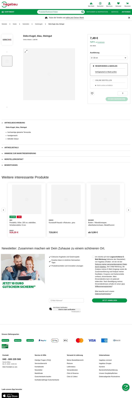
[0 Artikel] (123, 93)
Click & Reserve (73, 373)
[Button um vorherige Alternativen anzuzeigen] (3, 210)
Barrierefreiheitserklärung (108, 370)
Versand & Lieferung (75, 355)
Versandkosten (72, 370)
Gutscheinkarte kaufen (43, 376)
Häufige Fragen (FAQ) (43, 360)
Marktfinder (39, 373)
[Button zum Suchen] (82, 12)
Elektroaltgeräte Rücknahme (109, 376)
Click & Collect (72, 376)
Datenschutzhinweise (103, 294)
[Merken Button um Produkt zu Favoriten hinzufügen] (92, 93)
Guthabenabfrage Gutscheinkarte (47, 380)
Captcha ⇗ (76, 311)
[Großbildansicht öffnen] (49, 74)
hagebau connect (105, 360)
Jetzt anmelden (109, 300)
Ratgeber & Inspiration (97, 12)
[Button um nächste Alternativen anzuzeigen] (129, 210)
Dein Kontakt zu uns (9, 367)
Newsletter (38, 370)
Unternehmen (104, 355)
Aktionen (126, 12)
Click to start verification (66, 309)
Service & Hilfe (40, 355)
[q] (58, 12)
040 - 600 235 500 (11, 359)
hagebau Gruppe (105, 363)
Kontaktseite (39, 367)
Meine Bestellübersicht (75, 360)
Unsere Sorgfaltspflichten (108, 373)
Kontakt (5, 355)
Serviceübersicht (41, 363)
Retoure (70, 363)
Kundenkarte (100, 42)
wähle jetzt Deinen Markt (75, 18)
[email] (66, 300)
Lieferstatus (71, 367)
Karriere (102, 367)
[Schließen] (129, 17)
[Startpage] (9, 4)
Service (114, 12)
